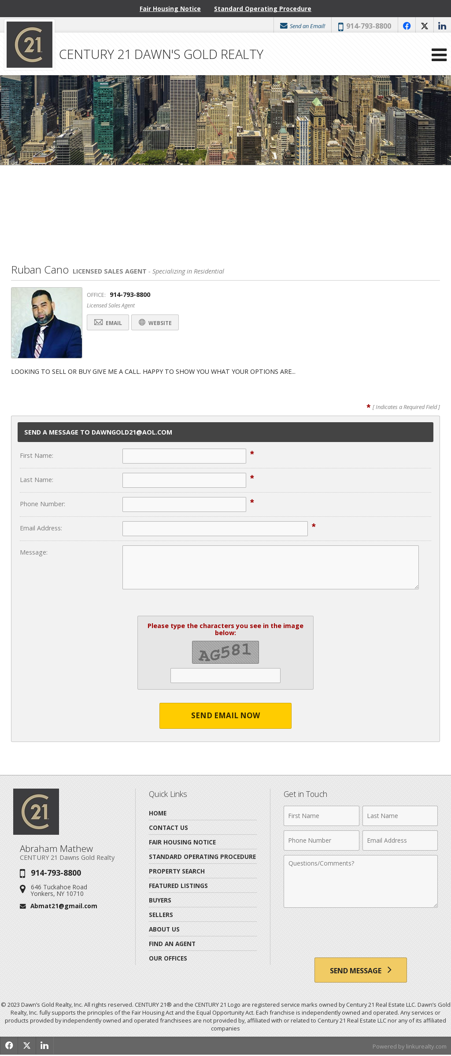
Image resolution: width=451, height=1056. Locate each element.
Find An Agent (172, 943)
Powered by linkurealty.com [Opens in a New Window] (410, 1047)
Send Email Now (225, 716)
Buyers (160, 900)
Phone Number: (42, 504)
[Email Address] (400, 840)
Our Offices (168, 958)
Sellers (161, 914)
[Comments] (361, 881)
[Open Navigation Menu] (439, 57)
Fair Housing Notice (170, 8)
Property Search (177, 871)
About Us (164, 929)
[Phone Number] (321, 840)
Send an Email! (301, 26)
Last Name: (36, 479)
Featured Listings (178, 885)
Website (160, 323)
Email (110, 323)
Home (157, 813)
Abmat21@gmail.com (63, 906)
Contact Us (168, 827)
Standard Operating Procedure (262, 8)
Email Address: (41, 528)
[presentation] (361, 934)
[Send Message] (360, 970)
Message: (34, 552)
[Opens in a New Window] (406, 26)
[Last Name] (400, 816)
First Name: (36, 455)
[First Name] (321, 816)
